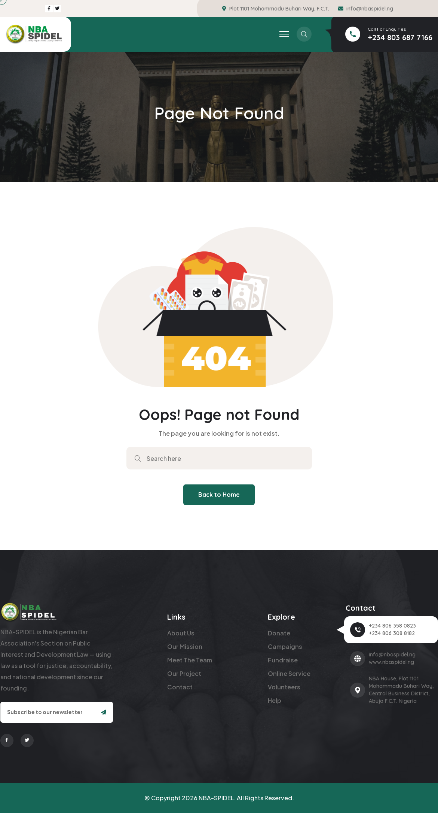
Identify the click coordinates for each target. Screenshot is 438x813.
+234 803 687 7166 (400, 37)
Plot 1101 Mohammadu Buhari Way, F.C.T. (279, 8)
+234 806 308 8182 (392, 633)
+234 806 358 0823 (392, 625)
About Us (181, 633)
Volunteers (284, 687)
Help (274, 700)
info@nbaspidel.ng (369, 8)
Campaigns (285, 646)
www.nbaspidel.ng (391, 662)
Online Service (289, 673)
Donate (279, 633)
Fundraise (283, 660)
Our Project (184, 673)
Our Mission (184, 646)
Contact (180, 687)
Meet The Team (189, 660)
